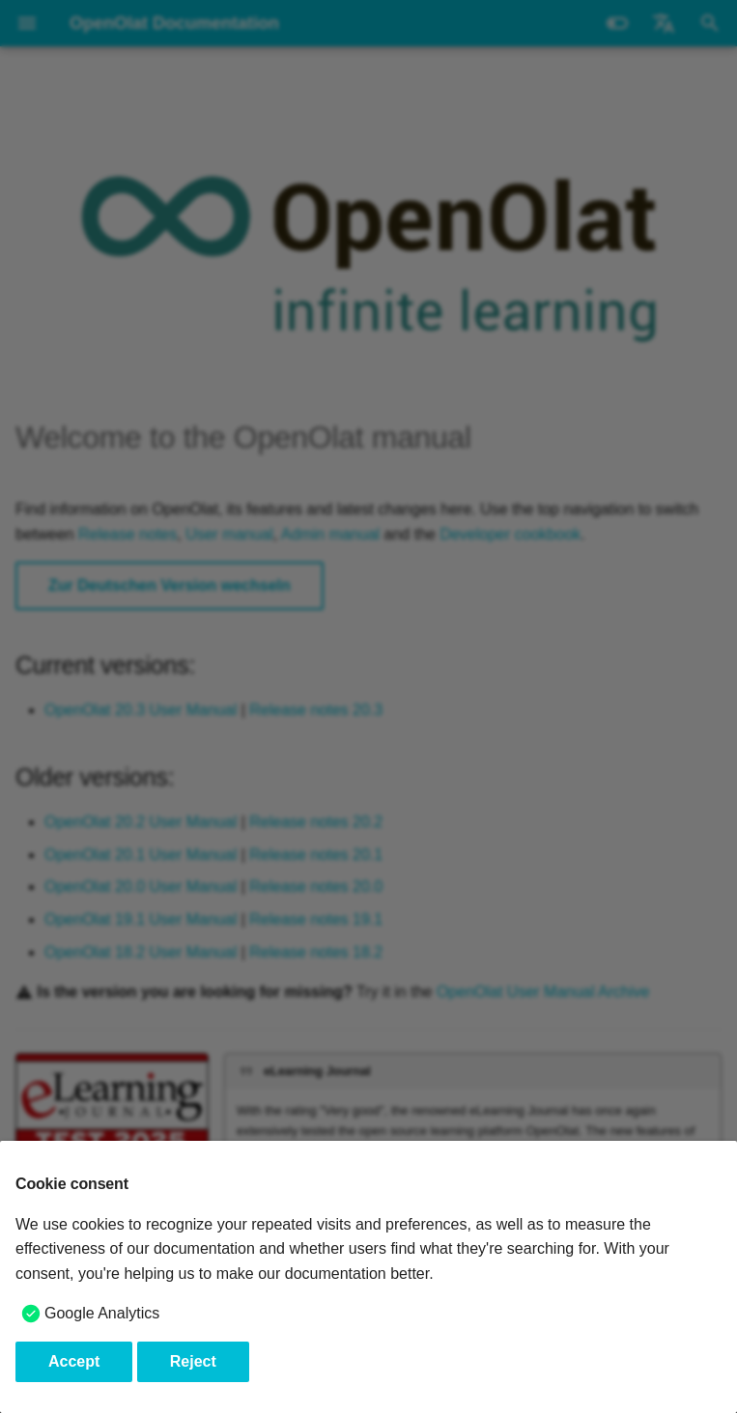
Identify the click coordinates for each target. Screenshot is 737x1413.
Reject (193, 1361)
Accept (73, 1361)
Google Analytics (101, 1313)
